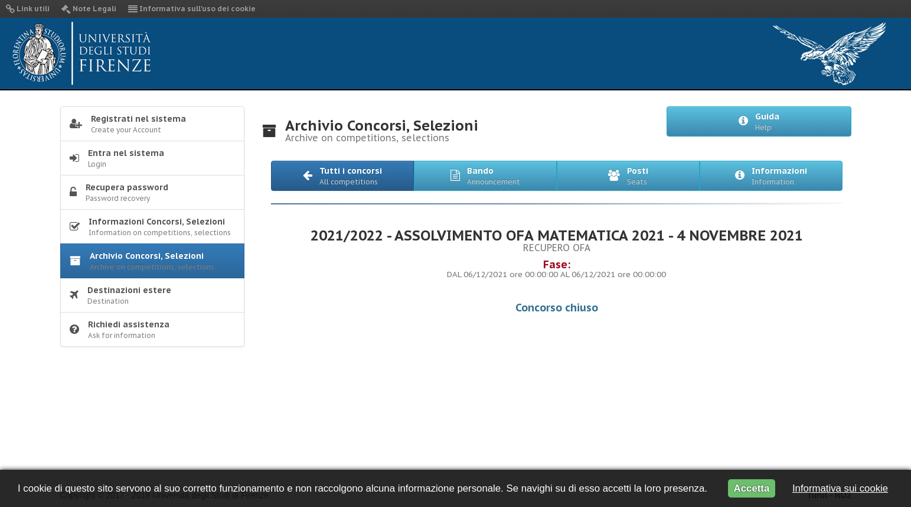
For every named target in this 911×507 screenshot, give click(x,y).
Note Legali (88, 8)
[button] (342, 176)
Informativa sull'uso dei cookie (192, 8)
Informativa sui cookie (840, 488)
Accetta (752, 488)
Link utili (28, 8)
